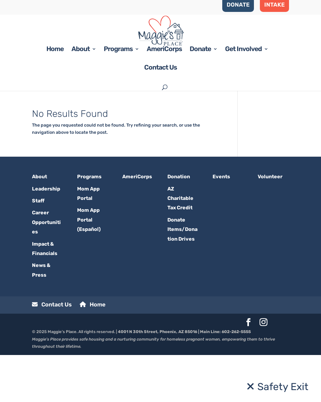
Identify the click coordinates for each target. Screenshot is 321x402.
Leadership (46, 236)
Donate (200, 97)
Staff (38, 248)
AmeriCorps (164, 97)
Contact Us (160, 115)
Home (55, 97)
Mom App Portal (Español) (89, 266)
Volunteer (270, 224)
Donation (178, 224)
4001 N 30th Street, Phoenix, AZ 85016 (157, 378)
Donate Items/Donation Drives (182, 276)
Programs (118, 97)
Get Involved (243, 97)
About (80, 97)
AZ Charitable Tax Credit (180, 245)
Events (221, 224)
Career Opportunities (46, 269)
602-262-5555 (236, 378)
